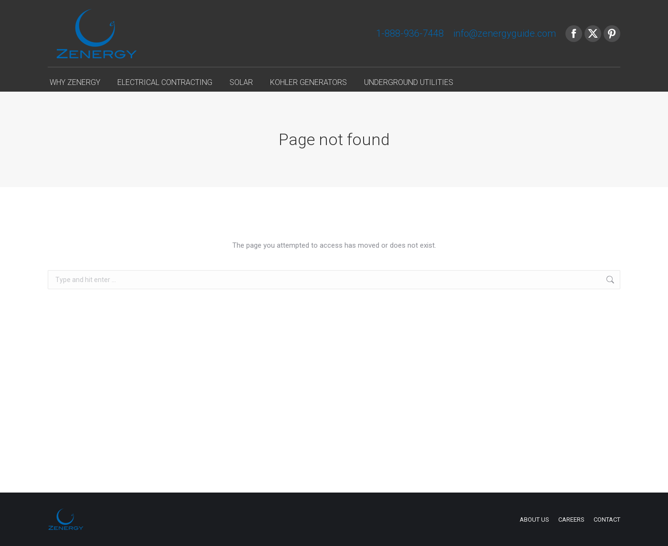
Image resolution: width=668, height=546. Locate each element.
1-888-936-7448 (410, 33)
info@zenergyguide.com (504, 33)
